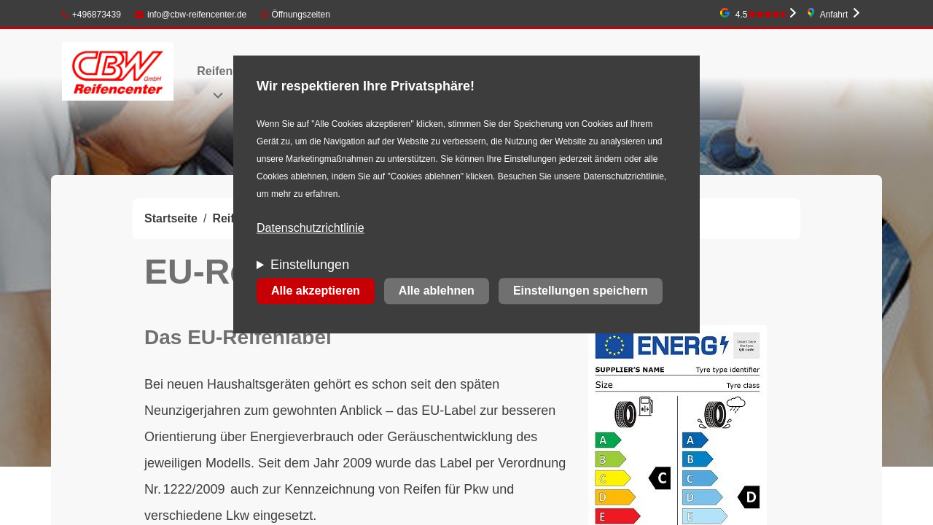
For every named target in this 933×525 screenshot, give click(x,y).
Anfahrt (834, 14)
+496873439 (91, 14)
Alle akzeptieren (315, 291)
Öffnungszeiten (300, 14)
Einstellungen (309, 265)
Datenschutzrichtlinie (310, 228)
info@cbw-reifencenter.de (190, 14)
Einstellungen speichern (580, 291)
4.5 (761, 14)
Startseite (171, 218)
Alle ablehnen (437, 291)
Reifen (215, 71)
